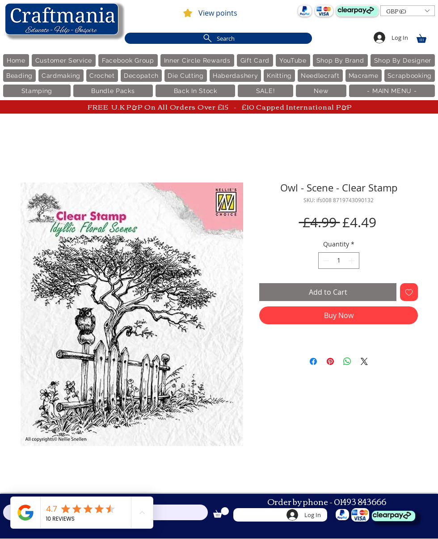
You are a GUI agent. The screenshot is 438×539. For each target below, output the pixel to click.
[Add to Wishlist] (409, 292)
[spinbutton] (339, 260)
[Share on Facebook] (313, 361)
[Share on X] (364, 361)
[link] (425, 37)
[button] (407, 10)
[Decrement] (325, 260)
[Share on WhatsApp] (347, 361)
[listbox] (407, 10)
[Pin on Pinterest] (330, 361)
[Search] (218, 38)
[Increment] (352, 260)
